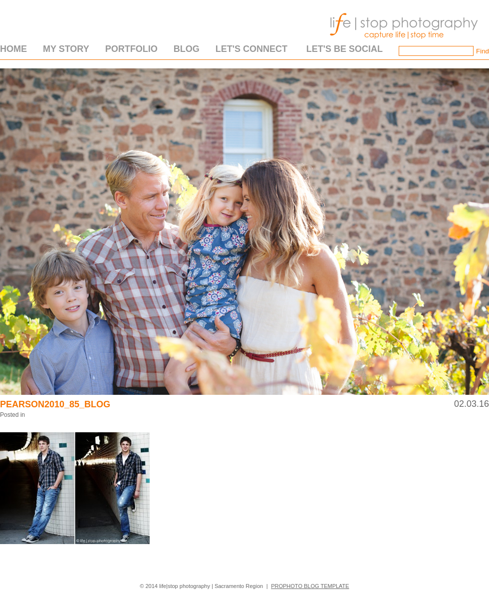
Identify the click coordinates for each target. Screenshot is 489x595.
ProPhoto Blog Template (310, 586)
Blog (187, 48)
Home (13, 48)
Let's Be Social (344, 48)
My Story (66, 48)
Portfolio (131, 48)
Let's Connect (251, 48)
